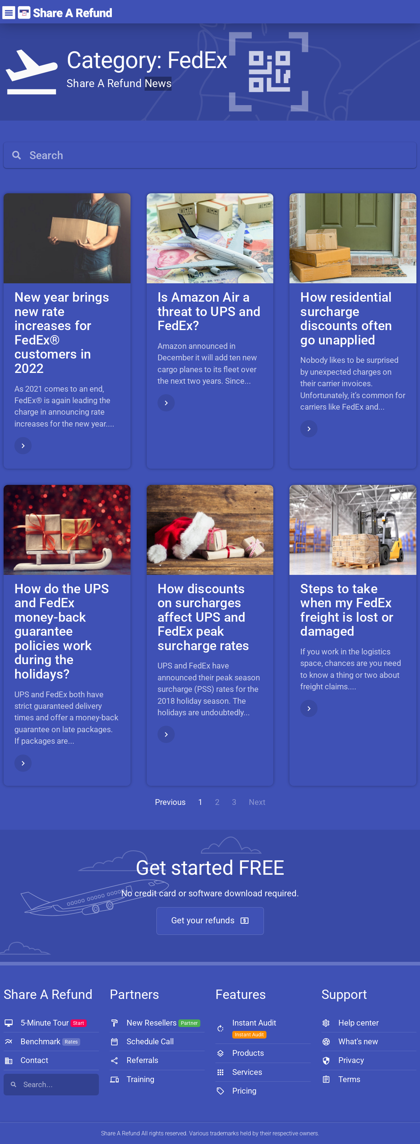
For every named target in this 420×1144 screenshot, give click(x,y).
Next (257, 802)
